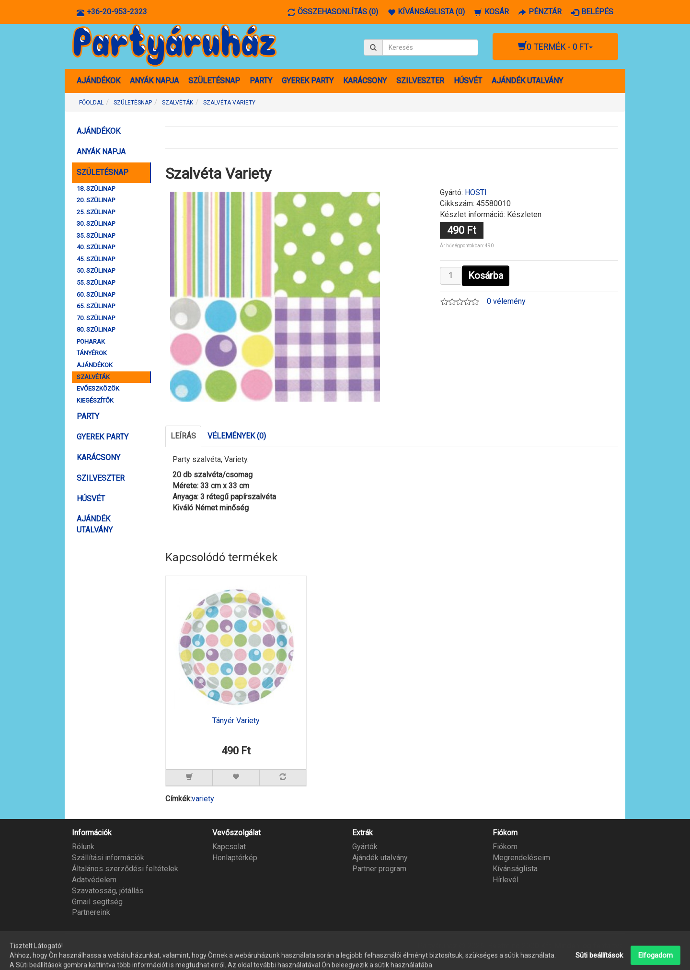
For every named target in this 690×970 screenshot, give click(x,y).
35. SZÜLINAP (96, 235)
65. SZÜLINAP (96, 306)
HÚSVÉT (468, 80)
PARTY (261, 80)
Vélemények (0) (236, 435)
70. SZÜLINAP (96, 318)
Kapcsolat (229, 846)
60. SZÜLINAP (96, 294)
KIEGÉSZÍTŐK (95, 400)
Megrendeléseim (521, 857)
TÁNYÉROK (92, 353)
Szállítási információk (108, 857)
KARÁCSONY (365, 80)
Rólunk (83, 846)
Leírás (183, 435)
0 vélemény (506, 301)
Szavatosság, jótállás (107, 890)
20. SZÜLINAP (96, 200)
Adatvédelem (94, 879)
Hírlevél (505, 879)
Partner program (379, 868)
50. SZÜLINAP (96, 270)
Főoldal (91, 102)
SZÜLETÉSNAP (214, 80)
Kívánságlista (515, 868)
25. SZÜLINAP (96, 212)
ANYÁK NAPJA (154, 80)
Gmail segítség (97, 901)
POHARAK (91, 341)
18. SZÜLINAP (96, 188)
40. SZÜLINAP (96, 247)
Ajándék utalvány (380, 857)
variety (203, 798)
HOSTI (476, 192)
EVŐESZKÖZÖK (98, 388)
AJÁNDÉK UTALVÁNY (527, 80)
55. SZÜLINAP (96, 282)
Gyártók (365, 846)
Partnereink (91, 912)
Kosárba (485, 275)
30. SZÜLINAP (96, 223)
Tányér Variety (236, 720)
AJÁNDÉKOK (98, 80)
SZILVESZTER (420, 80)
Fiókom (505, 846)
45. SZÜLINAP (96, 259)
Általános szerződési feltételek (125, 868)
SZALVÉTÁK (93, 377)
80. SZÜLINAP (96, 329)
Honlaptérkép (234, 857)
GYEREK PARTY (308, 80)
